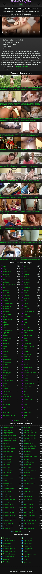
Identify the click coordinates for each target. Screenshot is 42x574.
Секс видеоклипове (30, 554)
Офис (25, 391)
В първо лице (7, 404)
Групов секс (27, 412)
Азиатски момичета (30, 372)
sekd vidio (27, 480)
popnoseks (27, 454)
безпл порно (7, 502)
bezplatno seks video (30, 438)
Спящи (26, 333)
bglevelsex (27, 441)
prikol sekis (27, 475)
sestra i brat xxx (7, 491)
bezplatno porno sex (30, 435)
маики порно (17, 531)
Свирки (26, 378)
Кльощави (27, 287)
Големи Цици (7, 271)
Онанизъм (6, 386)
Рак (4, 287)
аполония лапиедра (9, 499)
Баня (25, 402)
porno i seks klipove (29, 462)
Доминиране (7, 396)
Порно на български (9, 554)
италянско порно (29, 523)
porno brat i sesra (8, 459)
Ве (3, 402)
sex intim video (28, 491)
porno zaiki (27, 472)
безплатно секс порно (30, 518)
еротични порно (8, 523)
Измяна (26, 341)
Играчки (26, 301)
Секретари (27, 359)
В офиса (26, 295)
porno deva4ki (7, 462)
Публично (27, 357)
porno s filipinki (28, 467)
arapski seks (27, 427)
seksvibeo (17, 69)
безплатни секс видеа (9, 507)
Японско (5, 375)
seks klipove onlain (29, 483)
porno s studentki (8, 470)
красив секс (6, 528)
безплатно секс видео (9, 518)
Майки (26, 266)
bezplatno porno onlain (9, 435)
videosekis (27, 494)
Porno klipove (28, 538)
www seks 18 (7, 496)
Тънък (25, 325)
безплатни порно (8, 504)
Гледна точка (28, 335)
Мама (4, 407)
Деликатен (6, 399)
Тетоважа (27, 282)
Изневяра (27, 309)
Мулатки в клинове (29, 410)
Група (4, 266)
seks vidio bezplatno (9, 488)
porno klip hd (7, 464)
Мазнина (5, 357)
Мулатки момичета (29, 346)
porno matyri (27, 464)
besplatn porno (7, 430)
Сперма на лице (8, 380)
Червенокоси (7, 359)
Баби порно (6, 538)
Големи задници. (29, 311)
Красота (5, 370)
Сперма (26, 303)
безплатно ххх (7, 520)
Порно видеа (21, 1)
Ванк (25, 388)
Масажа (26, 298)
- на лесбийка (7, 391)
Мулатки (5, 367)
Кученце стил (7, 306)
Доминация (27, 354)
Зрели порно (27, 562)
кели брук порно (8, 526)
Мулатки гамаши (8, 418)
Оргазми (26, 314)
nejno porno (6, 446)
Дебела (5, 341)
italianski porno (28, 443)
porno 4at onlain (7, 456)
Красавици (27, 290)
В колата (5, 346)
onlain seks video (8, 451)
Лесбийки (6, 282)
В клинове (6, 311)
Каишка (26, 365)
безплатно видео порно (10, 510)
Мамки (5, 354)
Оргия (25, 415)
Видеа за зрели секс (9, 551)
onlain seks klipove (29, 449)
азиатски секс (28, 496)
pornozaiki (6, 475)
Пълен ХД (6, 293)
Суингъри (27, 351)
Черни (5, 317)
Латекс (26, 370)
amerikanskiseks (8, 427)
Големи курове (7, 319)
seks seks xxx (28, 486)
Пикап (25, 349)
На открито (27, 327)
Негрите (26, 285)
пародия (5, 394)
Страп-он (6, 325)
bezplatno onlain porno (30, 433)
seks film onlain (7, 483)
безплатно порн (28, 512)
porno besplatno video (30, 456)
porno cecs (27, 459)
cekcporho (6, 443)
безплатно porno (29, 507)
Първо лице (6, 295)
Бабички (26, 375)
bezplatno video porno (9, 441)
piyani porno (6, 454)
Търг (4, 327)
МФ (25, 418)
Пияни (5, 383)
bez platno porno (8, 433)
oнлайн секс (27, 451)
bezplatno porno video (9, 438)
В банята (5, 322)
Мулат (26, 338)
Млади (5, 269)
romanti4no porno (8, 478)
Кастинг (5, 301)
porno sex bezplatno (30, 470)
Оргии (25, 322)
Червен (5, 378)
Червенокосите (7, 290)
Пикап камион (7, 362)
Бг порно (26, 556)
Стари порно (7, 546)
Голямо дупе (27, 343)
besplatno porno (28, 430)
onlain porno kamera (9, 449)
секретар (16, 420)
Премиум (25, 66)
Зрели (25, 319)
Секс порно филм (8, 556)
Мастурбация (7, 314)
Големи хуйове (28, 330)
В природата (7, 372)
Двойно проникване (9, 285)
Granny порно (28, 548)
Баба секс (27, 559)
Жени (4, 349)
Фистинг (5, 388)
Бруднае (26, 279)
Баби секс (6, 559)
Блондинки (6, 277)
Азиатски (5, 335)
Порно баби (6, 562)
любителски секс (29, 528)
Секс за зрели (28, 543)
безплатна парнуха (30, 502)
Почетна (5, 351)
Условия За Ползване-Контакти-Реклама (21, 569)
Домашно (6, 274)
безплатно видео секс (30, 510)
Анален (26, 271)
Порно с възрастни (9, 548)
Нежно (26, 362)
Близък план (27, 317)
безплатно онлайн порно (10, 512)
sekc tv (5, 480)
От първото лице (8, 303)
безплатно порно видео (10, 515)
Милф (25, 277)
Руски (4, 279)
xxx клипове (27, 546)
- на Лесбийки (28, 367)
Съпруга (26, 396)
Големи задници (29, 383)
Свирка (26, 293)
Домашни (6, 412)
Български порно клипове (10, 540)
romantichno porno (29, 478)
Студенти (6, 333)
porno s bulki (6, 467)
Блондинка (6, 298)
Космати (26, 306)
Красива (26, 394)
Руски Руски (27, 386)
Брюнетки (18, 66)
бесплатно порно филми (31, 520)
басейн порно (28, 499)
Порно (26, 551)
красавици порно (29, 526)
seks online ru (7, 486)
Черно (26, 404)
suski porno (6, 494)
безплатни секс (28, 504)
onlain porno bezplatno (30, 446)
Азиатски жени (7, 338)
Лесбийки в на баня (9, 415)
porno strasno (7, 472)
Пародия (5, 365)
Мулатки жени (7, 330)
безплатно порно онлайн (31, 515)
